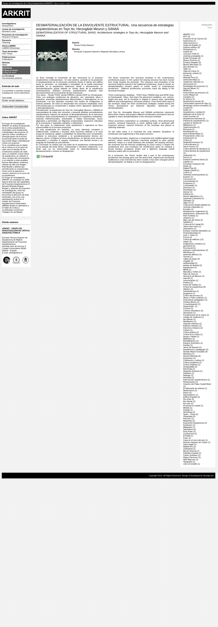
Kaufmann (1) (189, 425)
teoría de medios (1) (192, 285)
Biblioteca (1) (189, 339)
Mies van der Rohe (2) (193, 220)
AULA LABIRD (11, 47)
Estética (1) (188, 194)
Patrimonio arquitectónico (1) (196, 121)
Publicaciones (8, 58)
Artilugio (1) (188, 375)
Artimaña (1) (188, 377)
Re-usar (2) (188, 403)
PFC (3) (186, 36)
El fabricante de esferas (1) (195, 388)
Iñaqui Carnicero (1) (192, 457)
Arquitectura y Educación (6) (195, 213)
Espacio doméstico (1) (193, 343)
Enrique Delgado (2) (192, 62)
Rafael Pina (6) (189, 168)
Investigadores (9, 24)
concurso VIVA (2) (191, 54)
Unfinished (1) (189, 449)
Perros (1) (187, 157)
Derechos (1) (189, 188)
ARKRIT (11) (189, 34)
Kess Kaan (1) (189, 431)
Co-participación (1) (192, 304)
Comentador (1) (190, 185)
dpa (56, 3)
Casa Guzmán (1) (191, 116)
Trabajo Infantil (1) (191, 170)
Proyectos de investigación (15, 36)
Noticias (6, 64)
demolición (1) (189, 313)
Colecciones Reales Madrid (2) (196, 205)
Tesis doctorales (10, 52)
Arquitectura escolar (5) (193, 101)
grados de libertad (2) (192, 265)
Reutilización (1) (190, 131)
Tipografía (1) (189, 462)
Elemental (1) (189, 369)
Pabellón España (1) (192, 453)
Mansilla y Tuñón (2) (192, 272)
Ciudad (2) (187, 108)
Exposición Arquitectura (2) (195, 423)
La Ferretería (12, 77)
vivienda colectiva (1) (192, 323)
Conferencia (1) (190, 434)
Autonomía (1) (189, 41)
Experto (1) (188, 177)
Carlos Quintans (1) (191, 455)
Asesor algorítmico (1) (193, 196)
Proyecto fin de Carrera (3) (195, 39)
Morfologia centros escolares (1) (197, 105)
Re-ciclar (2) (188, 399)
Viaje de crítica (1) (191, 71)
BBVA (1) (187, 270)
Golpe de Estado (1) (192, 45)
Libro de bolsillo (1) (191, 464)
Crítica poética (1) (191, 332)
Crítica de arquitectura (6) (194, 287)
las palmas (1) (189, 319)
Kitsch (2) (187, 393)
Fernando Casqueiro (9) (193, 164)
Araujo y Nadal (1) (191, 336)
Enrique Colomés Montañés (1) (197, 231)
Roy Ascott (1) (189, 248)
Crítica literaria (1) (191, 144)
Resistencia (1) (189, 49)
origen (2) (187, 241)
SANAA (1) (188, 222)
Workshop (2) (189, 412)
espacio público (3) (191, 47)
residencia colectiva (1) (193, 82)
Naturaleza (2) (189, 429)
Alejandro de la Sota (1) (193, 114)
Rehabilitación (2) (191, 341)
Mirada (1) (187, 408)
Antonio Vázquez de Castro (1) (196, 442)
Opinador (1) (188, 200)
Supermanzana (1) (191, 127)
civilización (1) (189, 155)
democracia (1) (189, 84)
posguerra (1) (189, 293)
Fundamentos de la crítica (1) (196, 315)
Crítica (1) (187, 140)
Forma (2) (187, 237)
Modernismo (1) (190, 390)
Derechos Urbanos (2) (193, 328)
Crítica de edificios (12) (193, 239)
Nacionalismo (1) (190, 395)
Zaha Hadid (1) (189, 444)
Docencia (6, 41)
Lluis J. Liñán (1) (190, 235)
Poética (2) (188, 282)
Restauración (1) (190, 382)
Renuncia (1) (189, 129)
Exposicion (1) (189, 358)
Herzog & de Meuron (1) (193, 276)
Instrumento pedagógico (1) (195, 300)
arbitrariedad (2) (190, 263)
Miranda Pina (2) (190, 77)
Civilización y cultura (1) (193, 360)
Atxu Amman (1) (190, 67)
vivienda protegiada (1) (193, 56)
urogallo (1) (188, 261)
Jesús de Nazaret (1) (192, 347)
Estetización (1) (190, 138)
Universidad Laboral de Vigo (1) (197, 103)
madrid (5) (187, 52)
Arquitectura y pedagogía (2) (195, 349)
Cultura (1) (188, 330)
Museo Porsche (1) (191, 60)
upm (68, 3)
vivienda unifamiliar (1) (193, 207)
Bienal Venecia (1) (191, 451)
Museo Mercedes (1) (192, 64)
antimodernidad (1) (191, 80)
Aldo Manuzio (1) (190, 459)
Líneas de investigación (13, 30)
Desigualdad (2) (190, 367)
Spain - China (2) (190, 414)
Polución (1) (188, 418)
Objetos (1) (188, 289)
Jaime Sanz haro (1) (192, 226)
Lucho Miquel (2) (190, 95)
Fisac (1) (187, 438)
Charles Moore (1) (191, 302)
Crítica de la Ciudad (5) (193, 224)
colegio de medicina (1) (193, 317)
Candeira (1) (188, 97)
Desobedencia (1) (191, 291)
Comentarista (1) (190, 181)
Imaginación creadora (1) (194, 244)
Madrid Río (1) (189, 447)
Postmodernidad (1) (192, 233)
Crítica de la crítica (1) (193, 334)
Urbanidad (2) (189, 416)
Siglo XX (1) (188, 203)
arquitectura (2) (190, 267)
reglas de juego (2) (191, 259)
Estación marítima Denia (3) (195, 159)
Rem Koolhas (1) (190, 216)
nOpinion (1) (188, 218)
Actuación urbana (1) (192, 73)
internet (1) (188, 278)
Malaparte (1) (189, 427)
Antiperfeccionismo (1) (193, 142)
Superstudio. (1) (190, 306)
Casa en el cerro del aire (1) (195, 440)
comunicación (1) (190, 280)
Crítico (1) (187, 172)
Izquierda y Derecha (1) (193, 198)
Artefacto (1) (188, 373)
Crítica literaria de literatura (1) (196, 149)
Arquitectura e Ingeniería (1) (195, 211)
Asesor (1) (187, 192)
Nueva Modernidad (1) (193, 134)
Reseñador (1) (189, 190)
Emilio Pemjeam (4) (192, 58)
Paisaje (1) (188, 410)
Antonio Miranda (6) (192, 356)
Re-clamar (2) (189, 401)
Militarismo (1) (189, 125)
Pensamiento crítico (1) (193, 136)
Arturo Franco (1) (190, 147)
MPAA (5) (187, 90)
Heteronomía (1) (190, 43)
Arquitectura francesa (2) (194, 118)
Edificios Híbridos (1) (192, 326)
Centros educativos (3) (193, 311)
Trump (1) (187, 75)
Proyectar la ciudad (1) (193, 406)
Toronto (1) (188, 257)
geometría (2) (189, 246)
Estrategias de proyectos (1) (195, 86)
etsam (62, 3)
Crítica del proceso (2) (193, 295)
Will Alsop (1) (189, 252)
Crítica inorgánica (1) (192, 362)
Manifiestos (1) (189, 321)
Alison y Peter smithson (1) (195, 298)
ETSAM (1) (188, 436)
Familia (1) (188, 345)
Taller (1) (187, 69)
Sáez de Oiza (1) (190, 274)
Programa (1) (189, 183)
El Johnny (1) (189, 99)
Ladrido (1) (188, 162)
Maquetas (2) (189, 421)
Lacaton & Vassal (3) (192, 123)
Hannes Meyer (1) (191, 88)
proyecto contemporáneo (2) (195, 250)
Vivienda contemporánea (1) (195, 175)
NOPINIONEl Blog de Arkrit (10, 70)
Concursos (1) (189, 179)
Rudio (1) (187, 110)
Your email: (7, 98)
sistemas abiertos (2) (192, 254)
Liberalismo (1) (189, 229)
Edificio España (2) (191, 397)
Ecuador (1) (188, 209)
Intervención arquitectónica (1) (196, 380)
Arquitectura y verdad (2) (194, 112)
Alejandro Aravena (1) (192, 371)
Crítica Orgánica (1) (192, 365)
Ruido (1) (187, 166)
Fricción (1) (188, 308)
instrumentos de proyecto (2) (195, 93)
